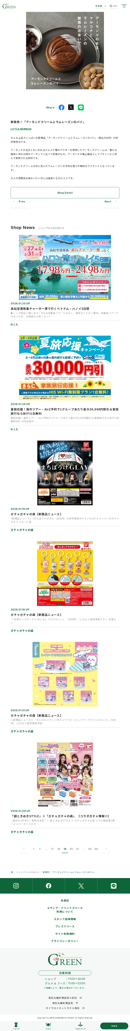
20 (71, 848)
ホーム (12, 872)
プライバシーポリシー (65, 941)
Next (108, 201)
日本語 (98, 5)
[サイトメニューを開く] (124, 6)
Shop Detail (65, 192)
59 (90, 848)
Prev (22, 201)
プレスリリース (65, 926)
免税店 (65, 900)
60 (96, 848)
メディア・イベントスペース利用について (65, 909)
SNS (114, 1026)
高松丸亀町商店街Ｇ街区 (62, 997)
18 (58, 848)
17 (52, 848)
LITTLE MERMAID (21, 128)
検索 (113, 6)
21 (77, 848)
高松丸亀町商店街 (62, 1003)
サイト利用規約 (65, 933)
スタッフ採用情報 (65, 919)
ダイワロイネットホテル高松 (63, 1008)
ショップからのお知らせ (28, 872)
